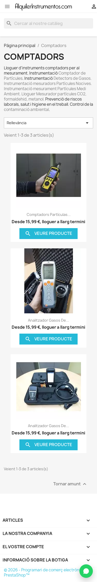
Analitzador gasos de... (48, 320)
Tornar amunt (70, 484)
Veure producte (48, 233)
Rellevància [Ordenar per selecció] (48, 123)
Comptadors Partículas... (49, 214)
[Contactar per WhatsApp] (86, 571)
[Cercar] (48, 23)
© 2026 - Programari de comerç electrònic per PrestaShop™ (47, 572)
